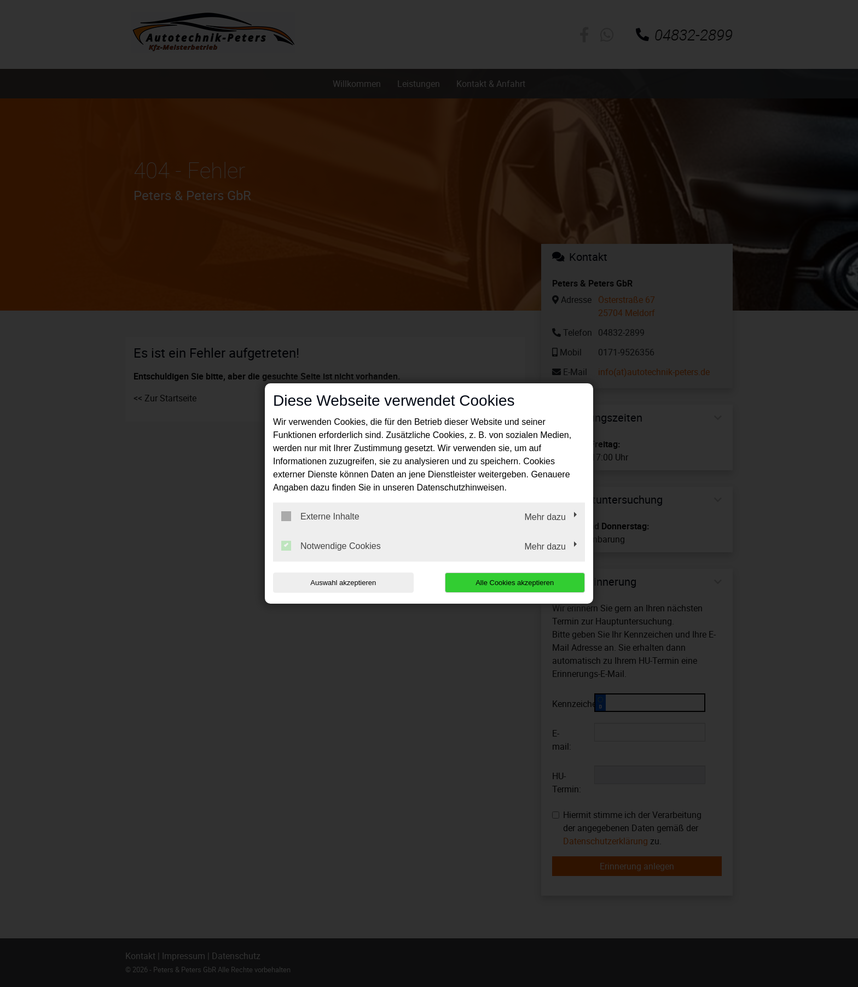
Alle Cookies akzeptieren (515, 583)
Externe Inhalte (320, 516)
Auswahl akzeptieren (343, 583)
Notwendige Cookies (331, 546)
